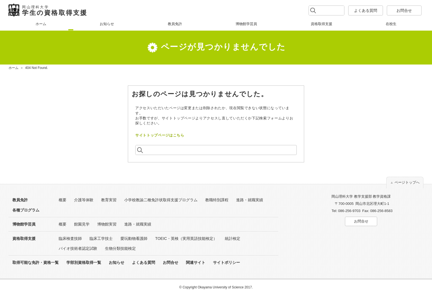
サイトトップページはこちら (159, 135)
